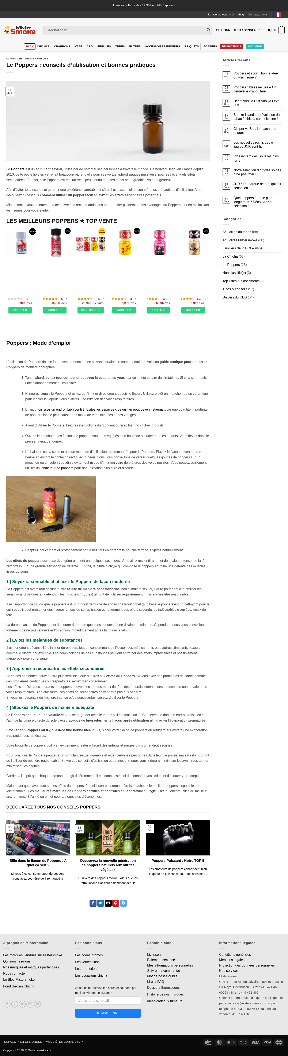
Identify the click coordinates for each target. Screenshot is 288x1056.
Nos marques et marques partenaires (31, 967)
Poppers (210, 46)
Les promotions (86, 969)
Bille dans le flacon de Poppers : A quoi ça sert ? (38, 863)
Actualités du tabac (237, 232)
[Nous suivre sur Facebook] (7, 1004)
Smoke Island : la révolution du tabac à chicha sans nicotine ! (257, 117)
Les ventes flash (87, 962)
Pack (30, 46)
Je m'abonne (108, 1013)
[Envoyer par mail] (108, 903)
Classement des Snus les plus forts (256, 158)
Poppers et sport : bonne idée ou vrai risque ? (256, 75)
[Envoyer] (208, 30)
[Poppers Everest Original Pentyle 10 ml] (21, 242)
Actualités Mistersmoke (240, 240)
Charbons (62, 46)
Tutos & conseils (35, 58)
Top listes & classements (241, 281)
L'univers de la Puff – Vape (242, 248)
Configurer (90, 310)
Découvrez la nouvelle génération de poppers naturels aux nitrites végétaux (108, 865)
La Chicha (230, 256)
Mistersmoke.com (40, 1050)
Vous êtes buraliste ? (64, 1041)
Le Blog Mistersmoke (19, 979)
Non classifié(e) (234, 273)
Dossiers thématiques (163, 987)
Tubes (120, 46)
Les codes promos (89, 955)
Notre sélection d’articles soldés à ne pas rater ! (257, 172)
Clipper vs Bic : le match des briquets (255, 131)
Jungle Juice (155, 791)
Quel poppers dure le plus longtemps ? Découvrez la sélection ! (253, 202)
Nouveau (255, 46)
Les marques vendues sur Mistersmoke (32, 955)
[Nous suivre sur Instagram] (14, 1004)
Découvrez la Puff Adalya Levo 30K (257, 103)
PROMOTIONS (231, 46)
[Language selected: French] (280, 14)
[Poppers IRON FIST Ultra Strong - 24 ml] (56, 242)
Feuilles (104, 46)
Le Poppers (14, 58)
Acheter (20, 310)
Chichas (43, 46)
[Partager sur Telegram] (123, 903)
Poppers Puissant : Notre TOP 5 (178, 861)
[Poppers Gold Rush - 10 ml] (194, 242)
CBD (90, 46)
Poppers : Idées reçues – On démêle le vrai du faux (255, 89)
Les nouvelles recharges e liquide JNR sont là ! (253, 144)
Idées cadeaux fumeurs (164, 1001)
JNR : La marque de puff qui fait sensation (257, 186)
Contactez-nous (258, 14)
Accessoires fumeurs (162, 46)
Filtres (135, 46)
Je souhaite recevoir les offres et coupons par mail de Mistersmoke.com (105, 990)
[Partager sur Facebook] (93, 903)
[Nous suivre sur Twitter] (22, 1004)
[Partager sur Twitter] (100, 903)
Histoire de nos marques (165, 994)
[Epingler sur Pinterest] (115, 903)
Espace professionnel (221, 14)
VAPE (78, 46)
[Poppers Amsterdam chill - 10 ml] (160, 242)
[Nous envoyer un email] (29, 1004)
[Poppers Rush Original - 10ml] (125, 242)
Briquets (192, 46)
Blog (241, 14)
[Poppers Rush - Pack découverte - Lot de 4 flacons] (90, 242)
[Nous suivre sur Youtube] (37, 1004)
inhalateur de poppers (57, 468)
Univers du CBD (235, 297)
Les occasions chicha (91, 975)
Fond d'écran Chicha (18, 986)
